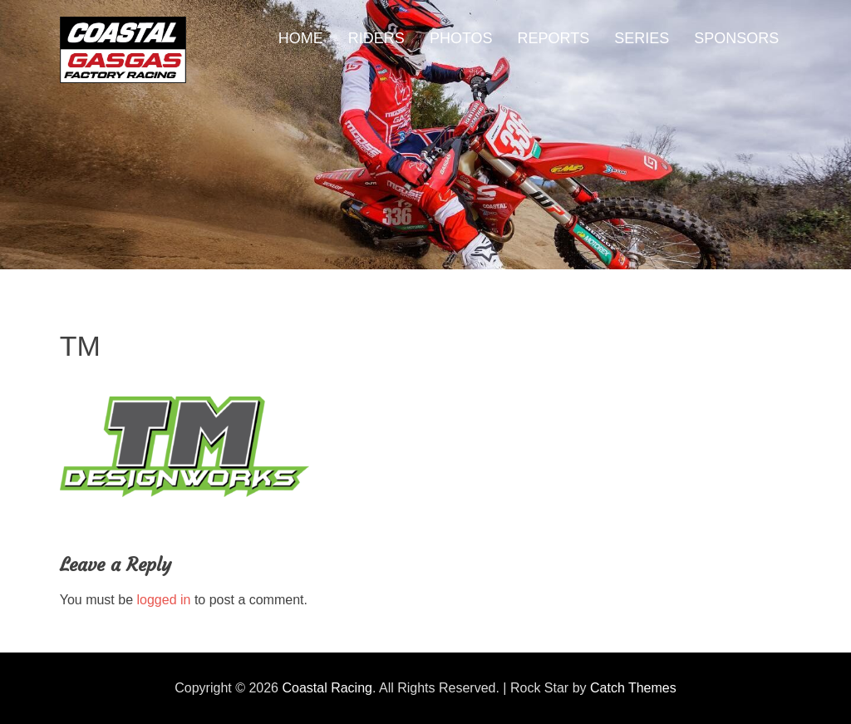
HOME (300, 38)
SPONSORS (736, 38)
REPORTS (554, 38)
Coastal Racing (327, 688)
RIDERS (376, 38)
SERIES (641, 38)
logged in (164, 600)
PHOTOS (461, 38)
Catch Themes (633, 688)
